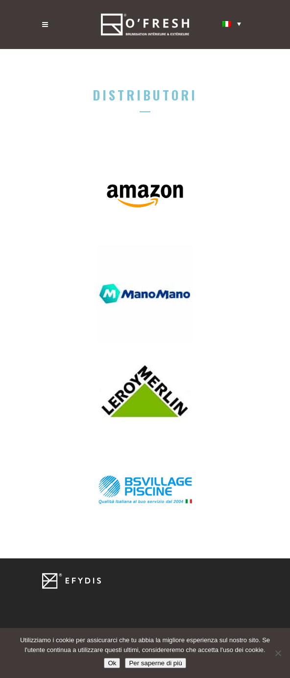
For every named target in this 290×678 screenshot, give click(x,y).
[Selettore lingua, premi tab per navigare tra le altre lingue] (232, 23)
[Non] (278, 653)
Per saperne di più (155, 663)
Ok (112, 663)
